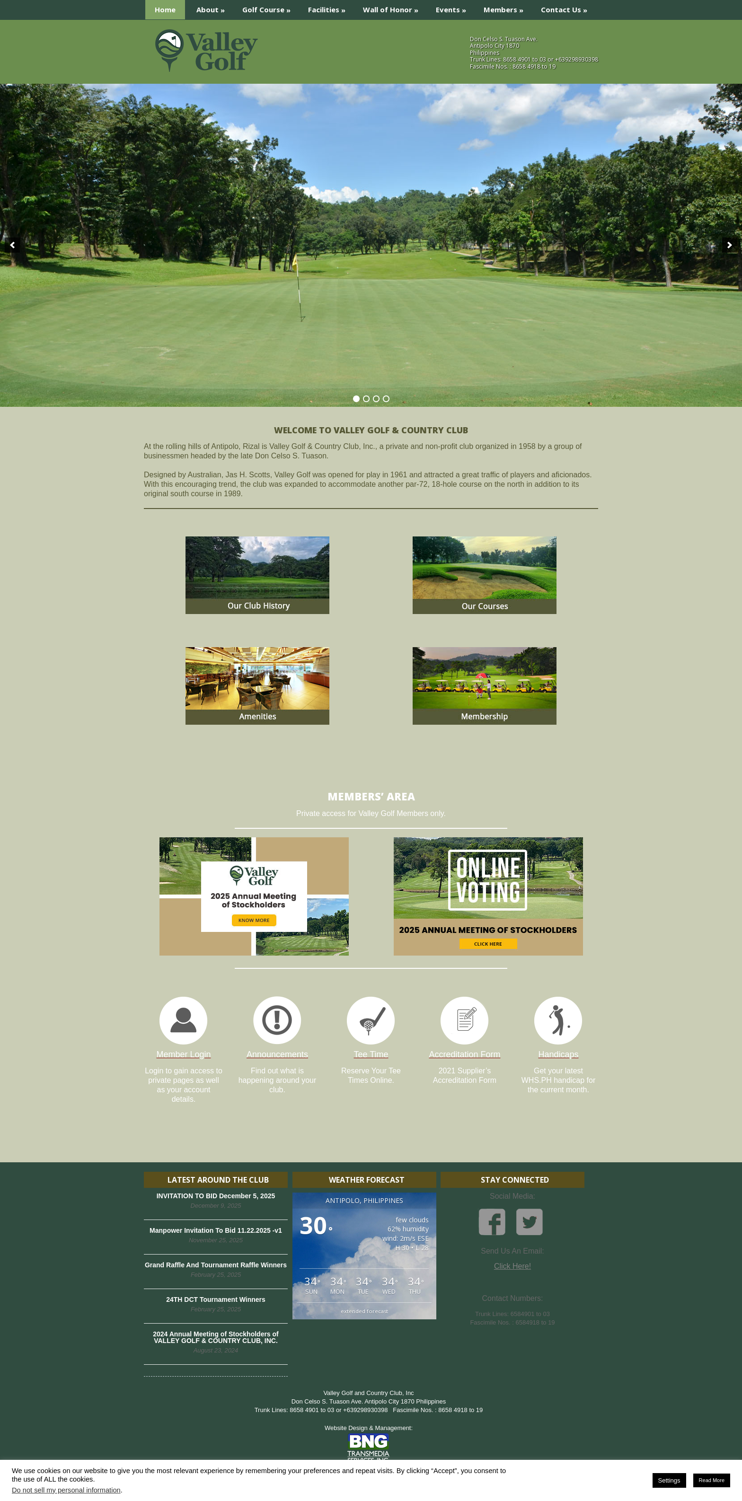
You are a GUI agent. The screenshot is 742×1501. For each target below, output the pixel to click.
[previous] (12, 245)
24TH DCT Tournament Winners (215, 1299)
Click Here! (512, 1266)
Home (165, 9)
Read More (711, 1480)
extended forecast (364, 1311)
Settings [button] (669, 1480)
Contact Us (567, 7)
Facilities (330, 7)
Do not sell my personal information (66, 1490)
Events (454, 7)
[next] (729, 245)
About (213, 7)
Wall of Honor (393, 7)
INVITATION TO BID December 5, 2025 (216, 1196)
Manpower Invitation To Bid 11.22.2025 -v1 (216, 1230)
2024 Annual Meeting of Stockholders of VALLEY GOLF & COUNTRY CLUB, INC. (216, 1337)
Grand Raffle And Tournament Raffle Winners (216, 1265)
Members (507, 7)
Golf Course (269, 7)
